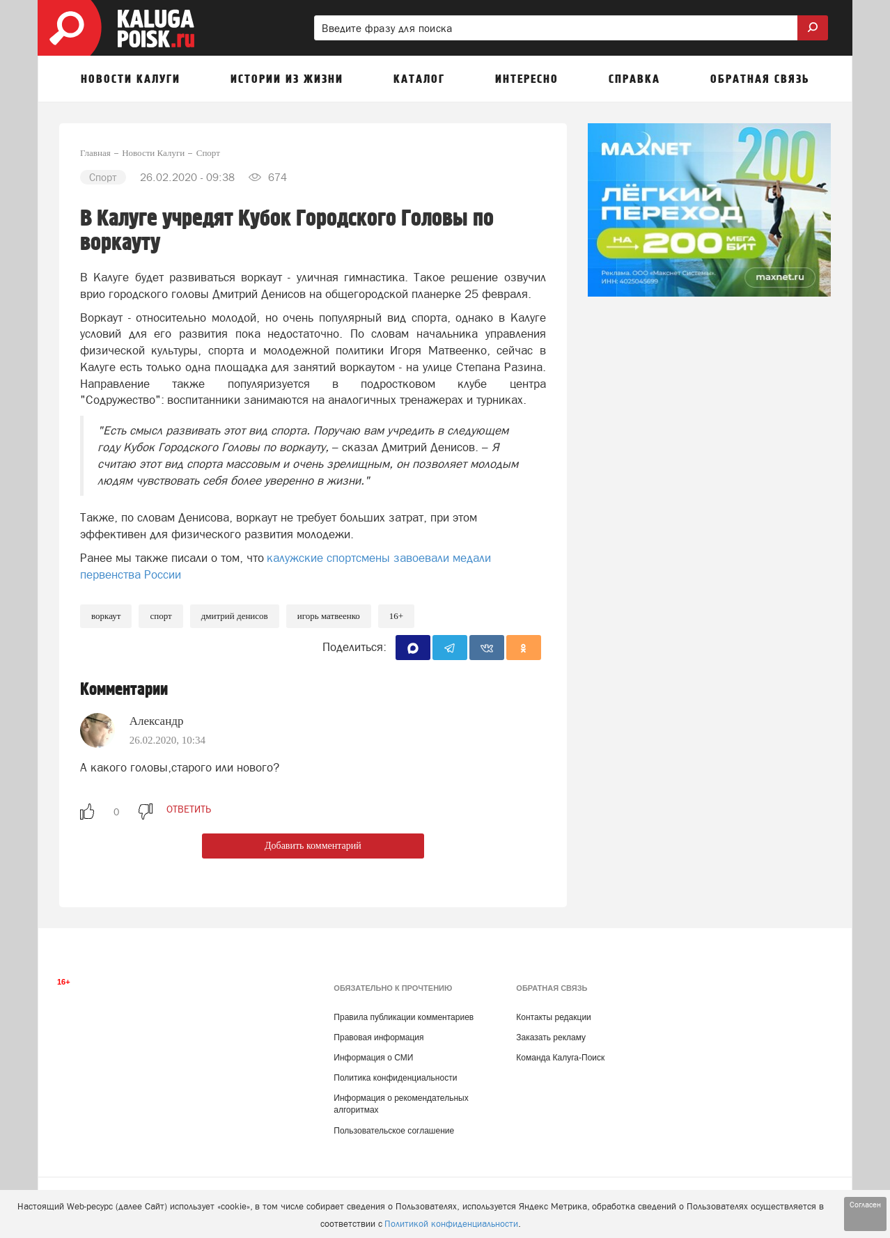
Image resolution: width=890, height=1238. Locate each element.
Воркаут (105, 616)
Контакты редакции (553, 1017)
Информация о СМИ (373, 1058)
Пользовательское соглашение (394, 1131)
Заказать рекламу (551, 1037)
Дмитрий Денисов (234, 616)
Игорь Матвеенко (328, 616)
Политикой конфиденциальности (451, 1224)
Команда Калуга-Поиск (560, 1058)
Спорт (160, 616)
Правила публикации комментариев (404, 1017)
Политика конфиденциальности (395, 1078)
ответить (188, 809)
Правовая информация (378, 1037)
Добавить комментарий (313, 845)
